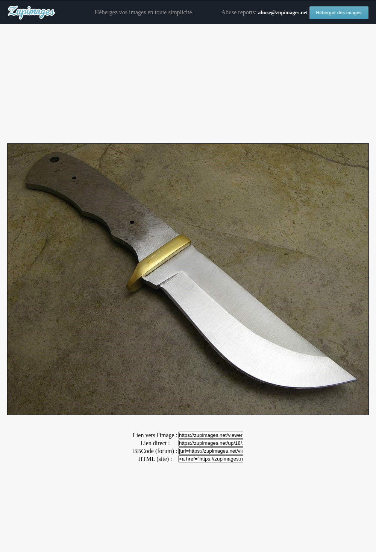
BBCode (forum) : (155, 451)
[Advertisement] (188, 84)
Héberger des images (339, 12)
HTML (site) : (155, 459)
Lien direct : (155, 443)
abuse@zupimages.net (283, 12)
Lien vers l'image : (155, 435)
